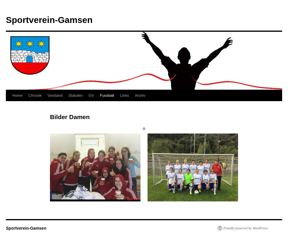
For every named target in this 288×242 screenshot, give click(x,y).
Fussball (107, 95)
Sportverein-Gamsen (49, 20)
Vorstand (54, 95)
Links (124, 95)
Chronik (35, 95)
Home (17, 95)
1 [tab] (144, 129)
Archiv (140, 95)
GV (91, 95)
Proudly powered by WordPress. (246, 228)
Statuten (75, 95)
